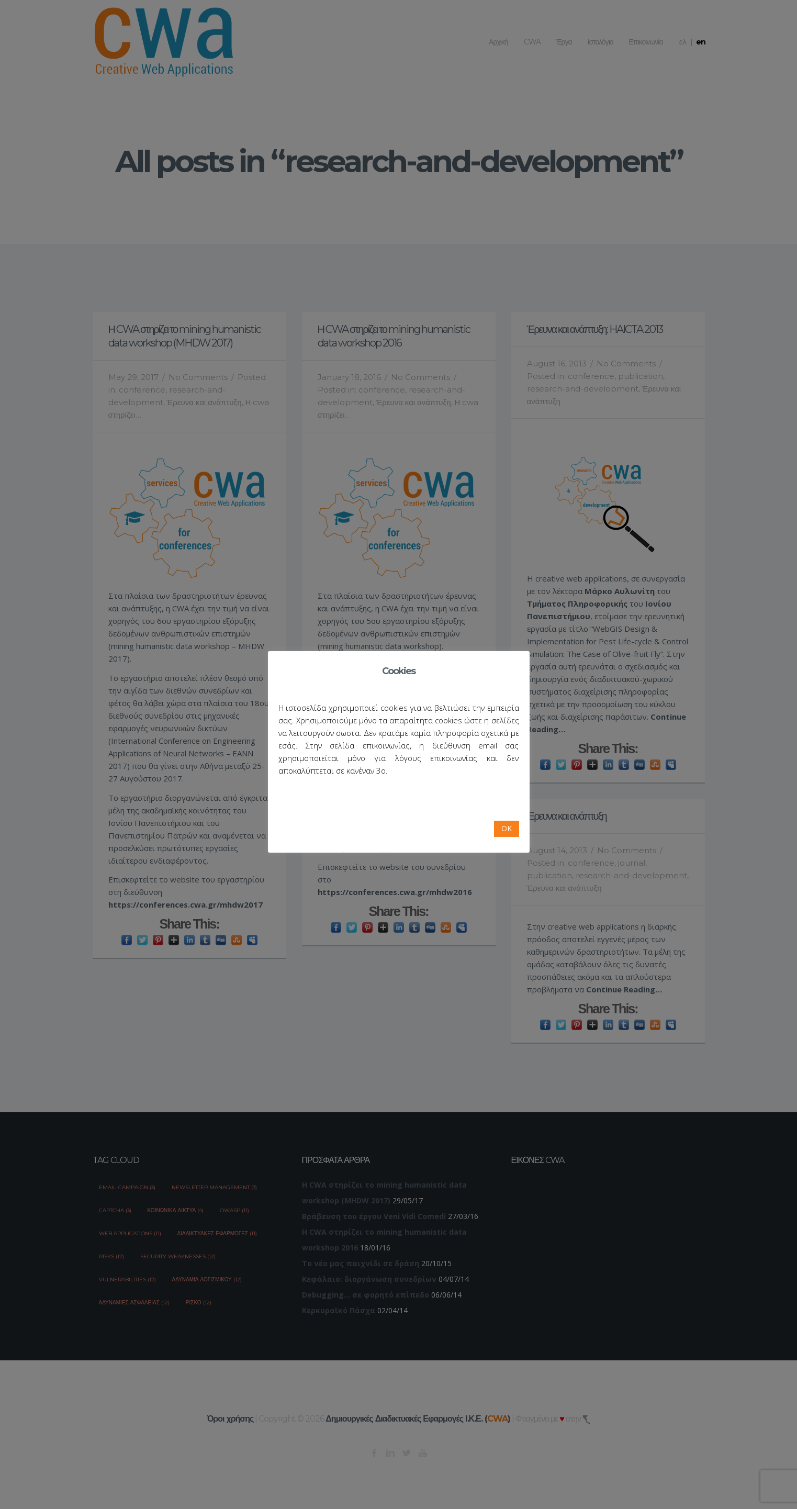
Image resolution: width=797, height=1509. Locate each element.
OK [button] (506, 828)
